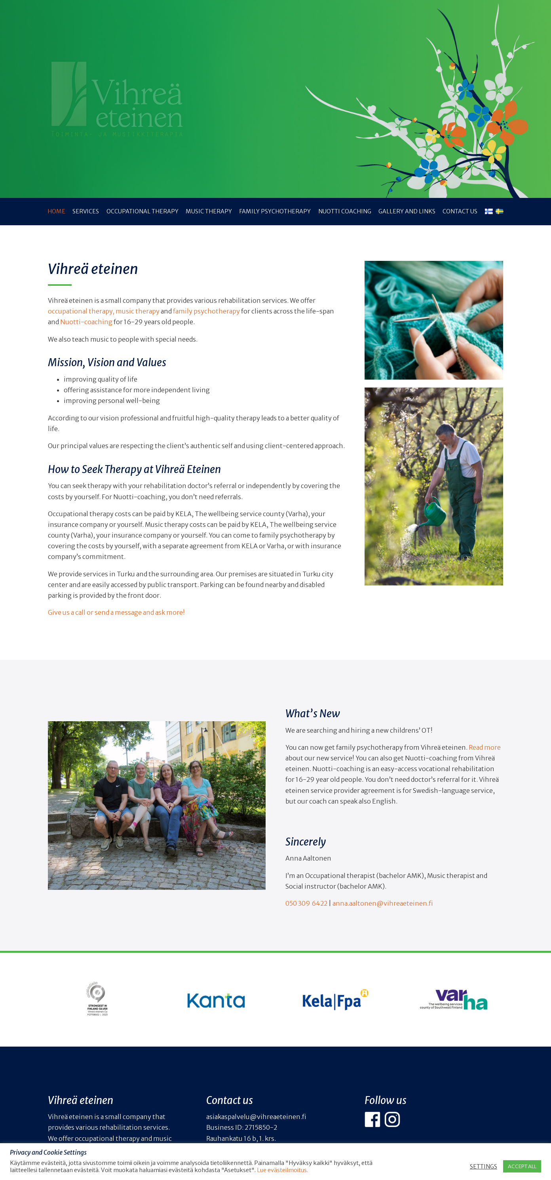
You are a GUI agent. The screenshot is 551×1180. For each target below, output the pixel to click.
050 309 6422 (306, 903)
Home (56, 211)
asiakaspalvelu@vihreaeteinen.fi (256, 1117)
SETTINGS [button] (483, 1166)
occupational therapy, (82, 311)
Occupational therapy (142, 211)
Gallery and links (406, 211)
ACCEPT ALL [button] (522, 1166)
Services (85, 211)
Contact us (460, 211)
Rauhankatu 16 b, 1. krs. (241, 1138)
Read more (485, 747)
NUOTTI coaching (344, 211)
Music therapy (209, 211)
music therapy (138, 311)
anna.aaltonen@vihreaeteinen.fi (382, 903)
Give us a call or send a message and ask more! (116, 612)
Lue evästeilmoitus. (282, 1170)
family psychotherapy (206, 311)
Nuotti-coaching (86, 322)
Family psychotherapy (275, 211)
